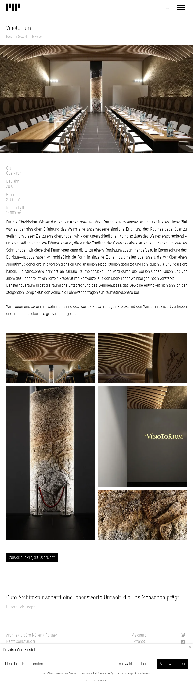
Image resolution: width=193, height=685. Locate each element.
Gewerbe (37, 37)
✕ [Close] (189, 647)
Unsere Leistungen (21, 607)
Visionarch (140, 635)
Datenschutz (103, 680)
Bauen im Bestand (16, 37)
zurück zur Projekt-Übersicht (32, 557)
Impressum (89, 680)
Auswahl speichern (134, 664)
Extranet (138, 641)
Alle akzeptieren (172, 664)
